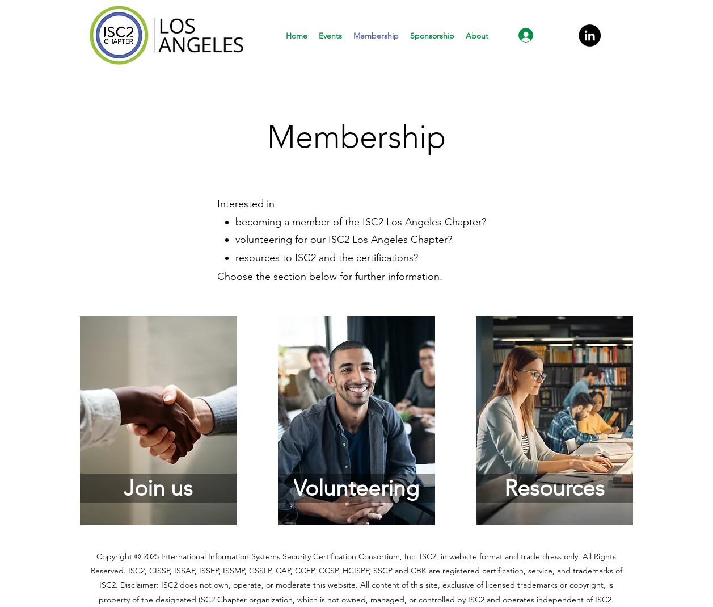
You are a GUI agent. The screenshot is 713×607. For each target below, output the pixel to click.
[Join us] (158, 488)
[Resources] (554, 488)
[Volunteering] (356, 488)
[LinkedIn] (590, 35)
